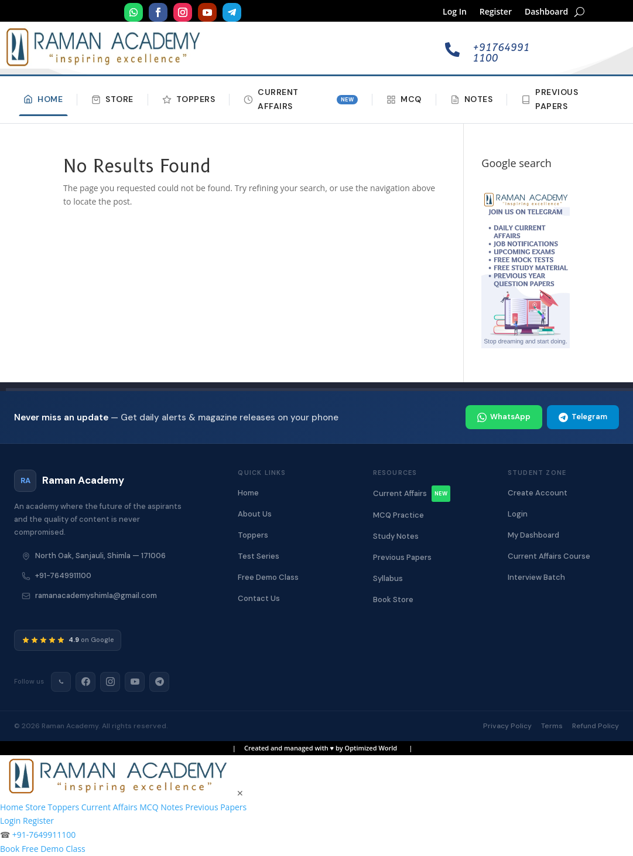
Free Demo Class (268, 577)
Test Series (258, 556)
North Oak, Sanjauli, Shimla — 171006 (100, 556)
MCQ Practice (398, 515)
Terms (552, 726)
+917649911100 (501, 52)
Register (496, 12)
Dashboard (546, 12)
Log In (455, 12)
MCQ (404, 99)
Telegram (583, 417)
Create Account (537, 493)
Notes (471, 99)
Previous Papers (549, 99)
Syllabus (388, 578)
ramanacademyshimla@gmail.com (96, 595)
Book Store (393, 599)
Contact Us (259, 598)
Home (43, 99)
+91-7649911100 (63, 575)
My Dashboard (533, 535)
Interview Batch (536, 577)
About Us (255, 514)
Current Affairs (301, 99)
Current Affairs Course (549, 556)
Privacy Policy (507, 726)
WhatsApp (504, 417)
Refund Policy (595, 726)
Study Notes (396, 536)
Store (112, 99)
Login (518, 514)
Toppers (188, 99)
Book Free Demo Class (42, 848)
